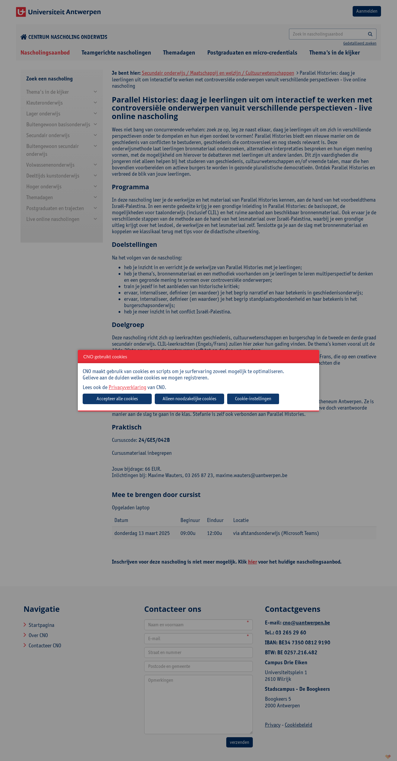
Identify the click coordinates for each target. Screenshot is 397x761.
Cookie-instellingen (253, 398)
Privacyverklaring (127, 387)
